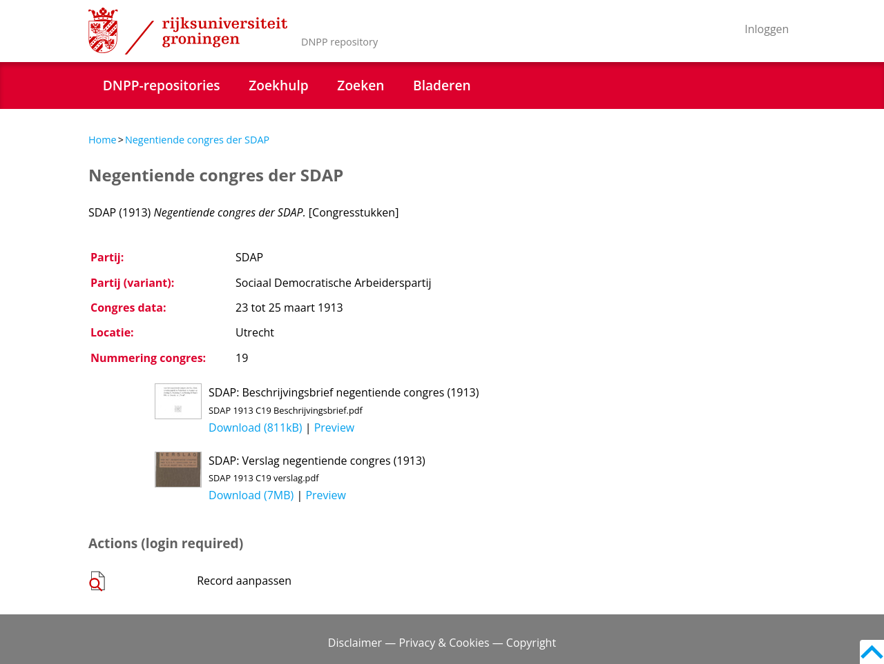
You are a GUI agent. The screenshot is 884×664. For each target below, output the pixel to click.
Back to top (872, 652)
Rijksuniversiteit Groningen (187, 31)
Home (102, 139)
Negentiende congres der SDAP (197, 139)
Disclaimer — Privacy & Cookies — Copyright (442, 642)
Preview (334, 427)
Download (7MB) (251, 495)
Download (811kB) (255, 427)
